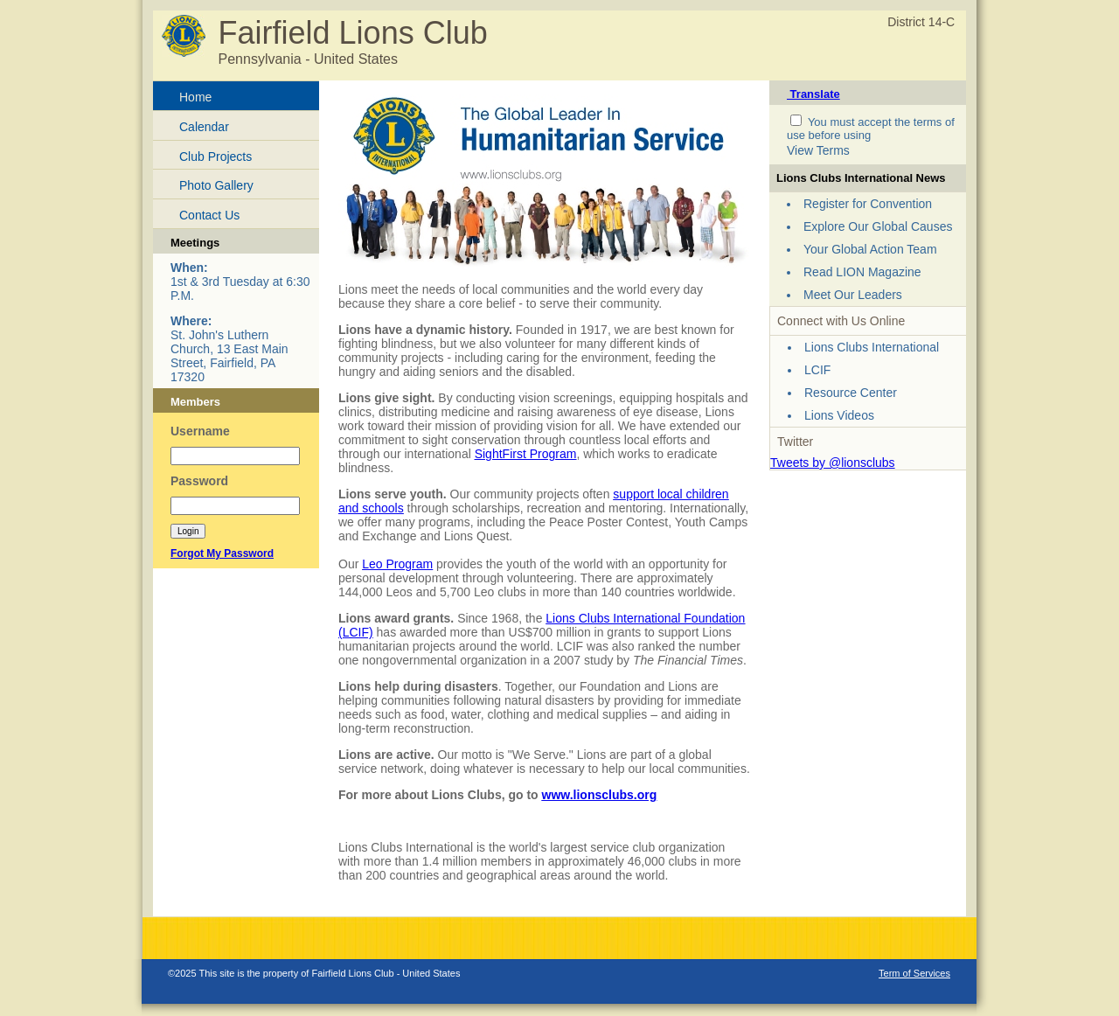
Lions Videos (839, 415)
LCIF (817, 370)
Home (195, 97)
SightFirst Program (526, 454)
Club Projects (215, 157)
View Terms (818, 150)
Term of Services (914, 973)
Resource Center (850, 393)
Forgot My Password (222, 553)
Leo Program (397, 564)
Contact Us (209, 215)
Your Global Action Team (870, 249)
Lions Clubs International (871, 347)
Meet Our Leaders (852, 295)
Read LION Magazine (862, 272)
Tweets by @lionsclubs (832, 463)
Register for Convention (867, 204)
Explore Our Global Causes (877, 226)
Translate (813, 94)
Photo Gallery (216, 185)
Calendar (204, 127)
